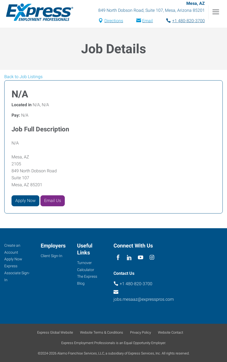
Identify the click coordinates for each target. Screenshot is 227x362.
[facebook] (117, 258)
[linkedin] (129, 258)
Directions (113, 21)
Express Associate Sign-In (17, 273)
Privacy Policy (140, 332)
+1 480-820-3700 (188, 21)
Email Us (52, 201)
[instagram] (151, 258)
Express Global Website (55, 332)
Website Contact (170, 332)
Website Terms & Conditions (101, 332)
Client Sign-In (51, 256)
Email (147, 21)
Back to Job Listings (23, 77)
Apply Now (25, 201)
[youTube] (140, 258)
